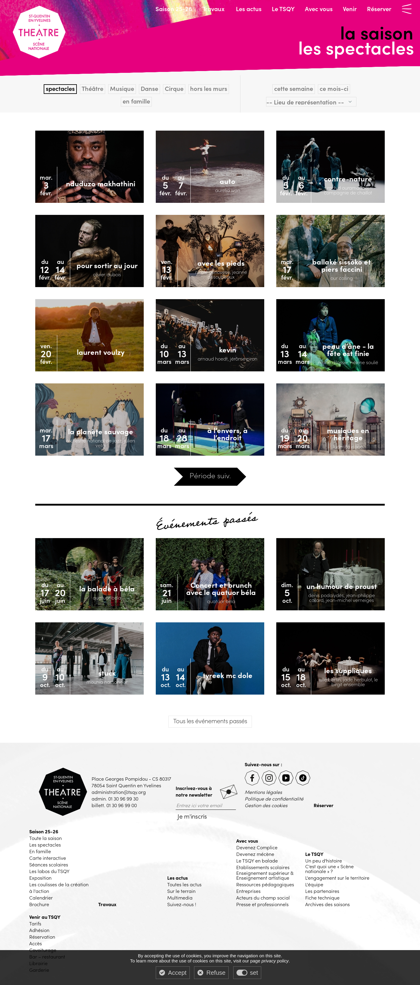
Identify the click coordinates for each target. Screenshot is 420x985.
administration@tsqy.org (119, 791)
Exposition (40, 877)
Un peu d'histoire (323, 860)
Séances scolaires (48, 864)
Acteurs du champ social (263, 897)
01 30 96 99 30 (123, 798)
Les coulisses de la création (59, 884)
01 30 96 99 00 (121, 805)
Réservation (42, 936)
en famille (136, 101)
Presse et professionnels (262, 904)
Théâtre (92, 88)
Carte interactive (47, 857)
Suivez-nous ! (181, 904)
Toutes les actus (184, 884)
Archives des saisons (327, 904)
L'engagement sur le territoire (337, 877)
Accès (35, 943)
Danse (149, 88)
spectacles (60, 88)
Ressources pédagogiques (265, 884)
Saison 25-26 (173, 8)
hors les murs (208, 88)
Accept (177, 972)
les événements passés (210, 720)
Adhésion (39, 930)
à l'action (39, 890)
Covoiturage (42, 949)
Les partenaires (322, 890)
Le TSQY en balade (257, 860)
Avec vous (319, 8)
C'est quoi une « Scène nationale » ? (329, 868)
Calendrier (41, 897)
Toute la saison (45, 838)
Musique (122, 88)
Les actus (249, 8)
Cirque (174, 88)
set (254, 972)
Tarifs (35, 923)
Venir (350, 8)
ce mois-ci (334, 88)
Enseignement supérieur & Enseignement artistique (264, 875)
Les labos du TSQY (49, 871)
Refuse (215, 972)
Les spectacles (45, 844)
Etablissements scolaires (263, 867)
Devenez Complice (256, 847)
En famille (40, 851)
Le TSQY (283, 8)
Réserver (379, 8)
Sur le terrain (181, 890)
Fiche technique (322, 897)
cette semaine (293, 88)
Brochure (39, 904)
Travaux (213, 8)
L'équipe (314, 884)
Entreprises (248, 890)
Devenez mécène (255, 853)
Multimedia (180, 897)
